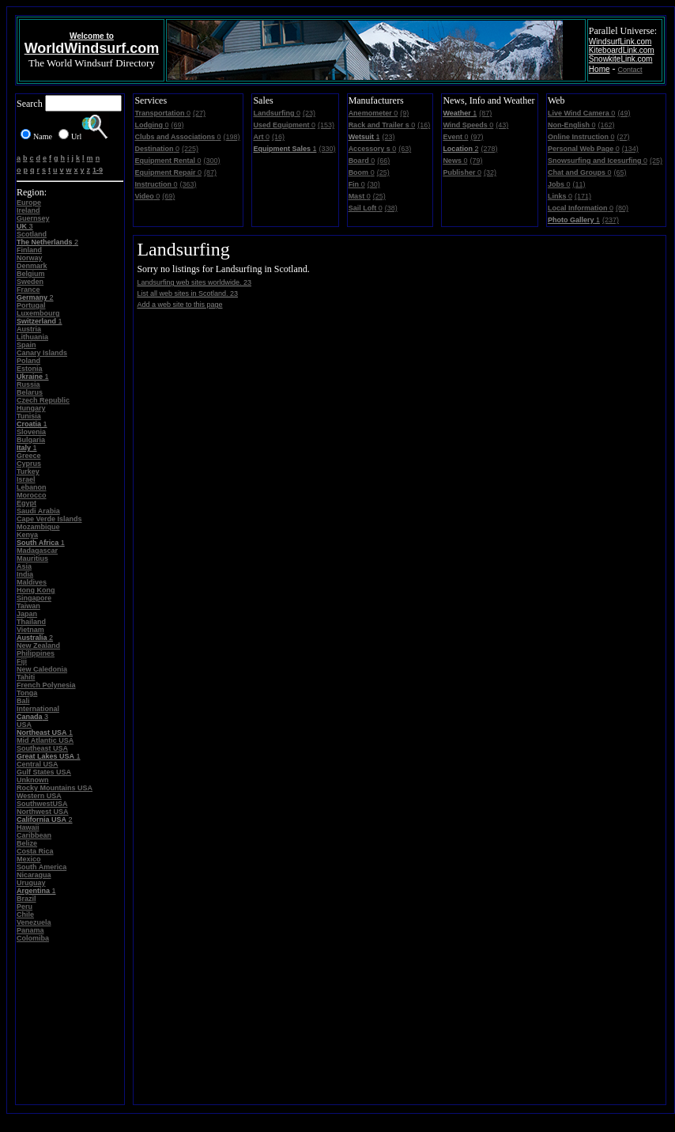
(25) (383, 172)
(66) (383, 161)
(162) (606, 125)
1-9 (97, 170)
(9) (404, 113)
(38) (391, 208)
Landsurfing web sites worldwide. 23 (194, 282)
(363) (187, 184)
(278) (489, 149)
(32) (490, 172)
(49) (623, 113)
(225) (190, 149)
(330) (327, 149)
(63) (404, 149)
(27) (199, 113)
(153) (326, 125)
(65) (619, 172)
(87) (210, 172)
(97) (476, 137)
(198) (232, 137)
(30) (374, 184)
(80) (622, 208)
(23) (309, 113)
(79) (475, 161)
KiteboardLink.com (621, 50)
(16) (278, 137)
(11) (578, 184)
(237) (610, 220)
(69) (177, 125)
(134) (630, 149)
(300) (211, 161)
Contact (630, 70)
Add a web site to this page (179, 305)
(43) (502, 125)
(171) (583, 196)
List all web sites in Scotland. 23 (187, 293)
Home (599, 69)
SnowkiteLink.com (621, 59)
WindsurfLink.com (620, 41)
